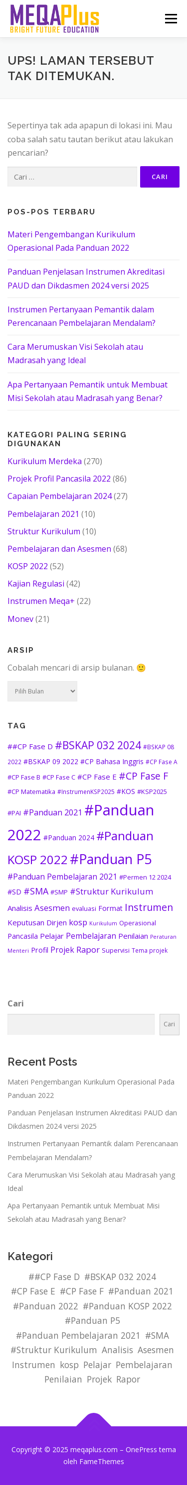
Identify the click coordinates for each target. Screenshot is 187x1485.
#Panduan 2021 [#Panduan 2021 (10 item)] (52, 812)
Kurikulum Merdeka (44, 461)
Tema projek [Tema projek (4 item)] (150, 950)
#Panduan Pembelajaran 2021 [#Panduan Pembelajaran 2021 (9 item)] (62, 876)
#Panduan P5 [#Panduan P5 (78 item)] (111, 859)
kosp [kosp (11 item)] (78, 922)
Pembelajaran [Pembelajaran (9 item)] (91, 935)
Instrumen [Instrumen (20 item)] (149, 907)
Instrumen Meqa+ (41, 600)
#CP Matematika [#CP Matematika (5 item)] (31, 791)
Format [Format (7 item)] (110, 908)
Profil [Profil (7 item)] (39, 950)
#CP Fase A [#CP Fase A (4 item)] (162, 762)
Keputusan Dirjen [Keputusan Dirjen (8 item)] (37, 922)
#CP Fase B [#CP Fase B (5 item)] (23, 777)
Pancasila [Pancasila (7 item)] (22, 936)
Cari (15, 1003)
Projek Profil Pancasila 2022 (59, 478)
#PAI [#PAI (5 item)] (14, 812)
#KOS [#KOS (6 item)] (126, 791)
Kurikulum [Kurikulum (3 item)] (103, 923)
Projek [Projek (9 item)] (62, 949)
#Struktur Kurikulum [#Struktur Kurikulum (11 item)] (111, 891)
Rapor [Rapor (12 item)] (88, 949)
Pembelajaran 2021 (43, 513)
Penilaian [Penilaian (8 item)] (133, 936)
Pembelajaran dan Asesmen (59, 548)
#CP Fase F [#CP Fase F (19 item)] (143, 776)
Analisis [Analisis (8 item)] (19, 908)
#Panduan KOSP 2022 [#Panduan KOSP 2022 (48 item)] (127, 1306)
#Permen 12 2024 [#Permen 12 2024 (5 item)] (145, 877)
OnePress (141, 1449)
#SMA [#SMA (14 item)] (35, 891)
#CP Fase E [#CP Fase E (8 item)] (97, 777)
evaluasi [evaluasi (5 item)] (84, 908)
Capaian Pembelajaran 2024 (59, 496)
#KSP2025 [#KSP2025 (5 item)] (152, 791)
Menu (171, 18)
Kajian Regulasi (35, 583)
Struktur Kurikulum (43, 531)
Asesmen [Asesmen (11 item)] (52, 907)
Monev (20, 618)
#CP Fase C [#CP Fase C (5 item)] (58, 777)
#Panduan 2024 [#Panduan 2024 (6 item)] (68, 837)
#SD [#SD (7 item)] (14, 891)
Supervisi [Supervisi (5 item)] (116, 950)
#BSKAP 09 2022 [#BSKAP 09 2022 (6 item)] (50, 761)
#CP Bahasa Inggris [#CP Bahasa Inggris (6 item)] (112, 761)
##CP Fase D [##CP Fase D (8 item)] (30, 746)
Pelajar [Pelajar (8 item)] (52, 936)
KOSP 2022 (27, 566)
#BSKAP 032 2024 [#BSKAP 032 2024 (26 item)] (98, 745)
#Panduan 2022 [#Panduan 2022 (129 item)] (45, 1306)
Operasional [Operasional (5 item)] (137, 922)
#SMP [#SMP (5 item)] (59, 892)
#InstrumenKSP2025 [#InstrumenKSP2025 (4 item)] (86, 791)
